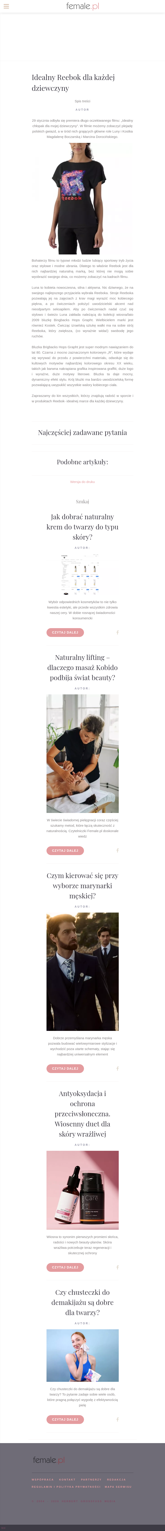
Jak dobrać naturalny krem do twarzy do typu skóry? (82, 526)
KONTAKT (67, 1479)
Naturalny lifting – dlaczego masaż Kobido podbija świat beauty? (82, 667)
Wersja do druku (82, 482)
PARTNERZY (91, 1479)
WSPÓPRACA (43, 1479)
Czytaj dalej (65, 632)
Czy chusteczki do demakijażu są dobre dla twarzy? (82, 1302)
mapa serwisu (118, 1486)
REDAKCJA (116, 1479)
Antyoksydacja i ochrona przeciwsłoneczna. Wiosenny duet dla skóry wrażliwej (82, 1113)
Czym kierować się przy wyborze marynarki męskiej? (83, 885)
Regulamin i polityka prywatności (66, 1486)
